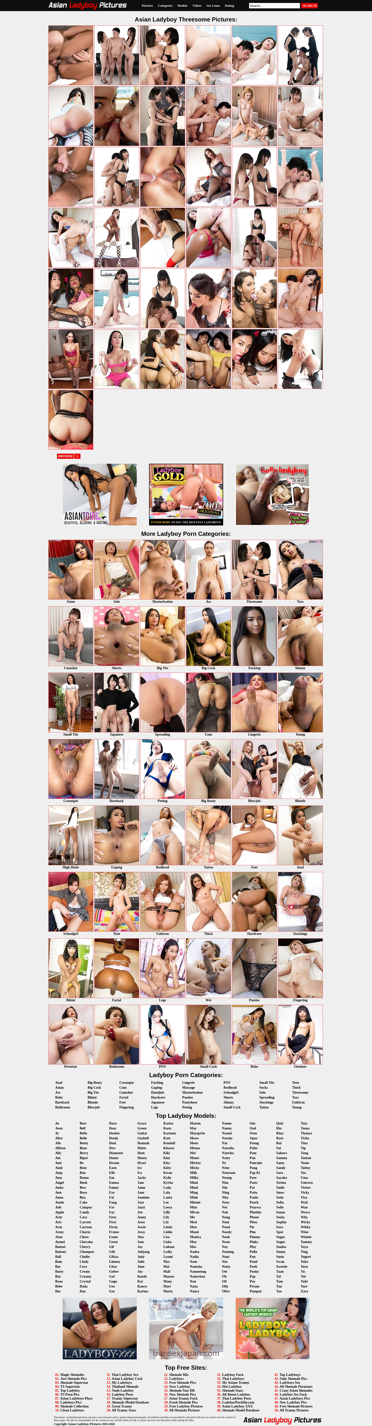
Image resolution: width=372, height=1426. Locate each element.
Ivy (139, 1173)
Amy (58, 1178)
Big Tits (93, 1092)
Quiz (279, 1123)
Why (304, 1217)
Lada (167, 1187)
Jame (141, 1187)
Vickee (306, 1187)
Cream (85, 1271)
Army (59, 1232)
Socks (263, 1087)
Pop (252, 1276)
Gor (112, 1286)
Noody (227, 1232)
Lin (166, 1222)
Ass (57, 1092)
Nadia (194, 1257)
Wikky (306, 1227)
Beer (83, 1123)
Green (142, 1128)
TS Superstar (70, 1386)
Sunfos (281, 1247)
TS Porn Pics (69, 1394)
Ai (57, 1133)
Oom (253, 1133)
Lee (166, 1202)
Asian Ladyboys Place (76, 1398)
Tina (304, 1143)
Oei (224, 1271)
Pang (253, 1168)
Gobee (113, 1271)
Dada (84, 1286)
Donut (113, 1158)
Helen (141, 1148)
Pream (254, 1286)
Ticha (305, 1138)
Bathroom (62, 1107)
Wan (304, 1207)
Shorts (228, 1097)
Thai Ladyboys (233, 1379)
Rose (279, 1138)
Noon (226, 1242)
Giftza (113, 1257)
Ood (253, 1128)
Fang (113, 1202)
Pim (253, 1232)
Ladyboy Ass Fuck (293, 1394)
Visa (304, 1197)
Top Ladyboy (70, 1390)
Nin (224, 1187)
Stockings (266, 1102)
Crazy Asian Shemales (296, 1390)
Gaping (156, 1087)
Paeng (254, 1143)
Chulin (85, 1257)
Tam (279, 1281)
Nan (193, 1281)
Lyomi (168, 1257)
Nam (193, 1262)
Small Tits (266, 1083)
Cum (123, 1087)
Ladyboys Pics (71, 1402)
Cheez (84, 1237)
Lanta (167, 1197)
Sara (279, 1173)
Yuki (304, 1281)
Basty (59, 1271)
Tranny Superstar (125, 1398)
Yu (303, 1271)
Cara (83, 1217)
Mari (167, 1286)
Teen (295, 1083)
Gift (112, 1252)
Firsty (113, 1227)
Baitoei (60, 1247)
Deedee (114, 1133)
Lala (166, 1192)
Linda (167, 1227)
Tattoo (264, 1107)
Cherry (85, 1247)
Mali (166, 1271)
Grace (142, 1123)
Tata (304, 1123)
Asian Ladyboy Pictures (84, 1424)
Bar (58, 1266)
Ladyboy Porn (122, 1394)
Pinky (254, 1242)
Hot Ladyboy (232, 1386)
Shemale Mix (179, 1375)
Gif (111, 1247)
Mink (194, 1197)
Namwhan (197, 1276)
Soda (280, 1197)
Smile (280, 1187)
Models (182, 5)
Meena (195, 1148)
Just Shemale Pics (73, 1379)
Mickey (195, 1163)
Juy (140, 1271)
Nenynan (228, 1173)
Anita (59, 1187)
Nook (226, 1237)
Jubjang (143, 1252)
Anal (58, 1083)
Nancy (194, 1291)
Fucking (157, 1083)
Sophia (281, 1222)
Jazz (140, 1202)
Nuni (225, 1257)
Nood (226, 1227)
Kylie (167, 1178)
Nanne (227, 1123)
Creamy (86, 1276)
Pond (253, 1262)
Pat (252, 1187)
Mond (194, 1232)
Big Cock (94, 1087)
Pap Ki (255, 1173)
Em (111, 1178)
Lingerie (188, 1083)
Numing (228, 1252)
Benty (84, 1143)
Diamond (116, 1153)
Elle (112, 1173)
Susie (280, 1257)
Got (112, 1291)
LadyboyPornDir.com (238, 1402)
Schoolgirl (231, 1092)
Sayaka (281, 1178)
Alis (58, 1143)
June (141, 1266)
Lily (166, 1217)
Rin (279, 1128)
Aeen (59, 1128)
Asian (59, 1087)
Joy (140, 1247)
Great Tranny (122, 1406)
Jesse (141, 1222)
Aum (59, 1237)
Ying (304, 1252)
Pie (252, 1227)
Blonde (93, 1102)
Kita (166, 1163)
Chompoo (87, 1252)
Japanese (157, 1102)
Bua (83, 1197)
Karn (167, 1128)
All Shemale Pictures (184, 1410)
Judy (141, 1257)
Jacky (141, 1178)
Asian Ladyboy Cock (127, 1379)
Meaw (194, 1138)
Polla (253, 1252)
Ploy (253, 1247)
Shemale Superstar (74, 1383)
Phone (254, 1217)
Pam (253, 1153)
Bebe (59, 1286)
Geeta (113, 1242)
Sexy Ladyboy (179, 1386)
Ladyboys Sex (290, 1383)
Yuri (304, 1286)
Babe (59, 1097)
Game (113, 1237)
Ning (225, 1192)
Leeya (167, 1207)
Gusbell (143, 1138)
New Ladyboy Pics (293, 1402)
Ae (57, 1123)
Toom (305, 1163)
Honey (142, 1158)
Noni (225, 1222)
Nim (225, 1183)
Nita (225, 1197)
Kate (167, 1138)
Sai (278, 1148)
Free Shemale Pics (182, 1383)
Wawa (305, 1212)
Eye (112, 1192)
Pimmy (255, 1237)
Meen (194, 1143)
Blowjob (94, 1107)
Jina (140, 1237)
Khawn (168, 1148)
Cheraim (86, 1242)
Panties (187, 1097)
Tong (304, 1153)
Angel (59, 1183)
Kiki (166, 1153)
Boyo (83, 1192)
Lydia (167, 1252)
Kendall (169, 1143)
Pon (252, 1257)
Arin (58, 1217)
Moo (193, 1242)
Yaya (304, 1247)
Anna (59, 1197)
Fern (112, 1217)
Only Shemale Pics (293, 1379)
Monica (195, 1237)
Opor (254, 1138)
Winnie (306, 1237)
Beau (59, 1281)
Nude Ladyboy (123, 1390)
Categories (165, 5)
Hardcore (158, 1097)
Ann (58, 1192)
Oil (224, 1281)
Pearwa (255, 1207)
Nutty (226, 1266)
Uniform (298, 1102)
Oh (224, 1276)
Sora (279, 1227)
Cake (83, 1202)
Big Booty (95, 1083)
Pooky (254, 1271)
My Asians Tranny (235, 1383)
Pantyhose (189, 1102)
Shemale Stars (232, 1390)
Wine (305, 1232)
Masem (195, 1123)
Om (252, 1123)
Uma (304, 1178)
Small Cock (232, 1107)
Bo (82, 1163)
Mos (193, 1247)
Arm (58, 1227)
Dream (114, 1163)
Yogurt (306, 1257)
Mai (166, 1266)
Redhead (230, 1087)
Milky (194, 1178)
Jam (140, 1183)
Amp (59, 1173)
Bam (58, 1262)
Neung (227, 1178)
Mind (194, 1187)
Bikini (92, 1097)
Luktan (168, 1247)
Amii (59, 1168)
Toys (295, 1097)
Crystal (85, 1281)
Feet (122, 1102)
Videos (196, 5)
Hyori (141, 1163)
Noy (225, 1247)
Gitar (113, 1266)
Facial (123, 1097)
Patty (254, 1192)
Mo (192, 1217)
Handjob (157, 1092)
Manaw (169, 1276)
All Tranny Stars (124, 1410)
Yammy (306, 1242)
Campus (86, 1207)
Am (58, 1158)
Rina (279, 1133)
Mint (193, 1207)
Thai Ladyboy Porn (236, 1398)
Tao (279, 1291)
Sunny (281, 1252)
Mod (193, 1222)
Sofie (280, 1207)
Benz (83, 1148)
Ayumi (60, 1242)
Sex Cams (213, 5)
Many (167, 1281)
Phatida (255, 1212)
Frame (114, 1232)
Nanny (227, 1128)
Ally (58, 1153)
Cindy (84, 1262)
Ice (139, 1168)
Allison (60, 1148)
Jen (140, 1212)
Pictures (147, 5)
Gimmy (114, 1262)
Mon (193, 1227)
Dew (112, 1148)
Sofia (280, 1202)
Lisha (167, 1242)
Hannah (143, 1143)
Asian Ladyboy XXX (237, 1406)
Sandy (280, 1168)
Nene (225, 1168)
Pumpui (255, 1291)
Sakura (281, 1153)
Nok (225, 1212)
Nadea (194, 1252)
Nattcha (228, 1153)
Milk (193, 1173)
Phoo (253, 1222)
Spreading (266, 1097)
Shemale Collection (74, 1406)
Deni (112, 1143)
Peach (254, 1202)
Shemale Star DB (182, 1390)
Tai (278, 1276)
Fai (111, 1197)
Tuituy (305, 1168)
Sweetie (281, 1266)
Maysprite (197, 1133)
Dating (229, 5)
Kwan (167, 1173)
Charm (85, 1232)
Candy (85, 1212)
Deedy (113, 1138)
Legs (154, 1107)
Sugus (280, 1242)
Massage (188, 1087)
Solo (262, 1092)
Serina (281, 1183)
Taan (280, 1271)
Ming (194, 1192)
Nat (224, 1143)
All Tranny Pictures (293, 1410)
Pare (253, 1178)
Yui (303, 1276)
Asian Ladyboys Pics (294, 1398)
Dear (113, 1128)
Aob (58, 1207)
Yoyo (304, 1266)
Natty (226, 1158)
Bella (83, 1133)
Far (112, 1207)
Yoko (304, 1262)
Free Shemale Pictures (296, 1406)
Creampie (126, 1083)
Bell (82, 1128)
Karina (142, 1291)
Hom (141, 1153)
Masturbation (192, 1092)
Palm (253, 1148)
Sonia (280, 1217)
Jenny (141, 1217)
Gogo (113, 1281)
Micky (194, 1168)
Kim (166, 1158)
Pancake (256, 1163)
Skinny (229, 1102)
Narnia (227, 1138)
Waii (304, 1202)
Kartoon (169, 1133)
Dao (83, 1291)
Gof (112, 1276)
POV (227, 1083)
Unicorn (307, 1183)
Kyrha (168, 1183)
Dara (113, 1123)
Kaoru (142, 1286)
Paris (253, 1183)
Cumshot (126, 1092)
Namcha (196, 1266)
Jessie (141, 1227)
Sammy (281, 1158)
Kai (140, 1281)
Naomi (227, 1133)
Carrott (85, 1222)
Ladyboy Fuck (233, 1375)
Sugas (280, 1237)
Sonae (280, 1212)
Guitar (142, 1133)
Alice (59, 1138)
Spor (279, 1232)
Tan (279, 1286)
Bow (83, 1187)
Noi (224, 1207)
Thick (296, 1087)
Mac (166, 1262)
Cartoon (86, 1227)
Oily (225, 1286)
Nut (225, 1262)
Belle (83, 1138)
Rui (279, 1143)
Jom (140, 1242)
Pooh (253, 1266)
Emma (114, 1183)
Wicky (305, 1222)
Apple (59, 1212)
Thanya (306, 1133)
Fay (112, 1212)
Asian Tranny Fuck (183, 1398)
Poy (252, 1281)
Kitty (167, 1168)
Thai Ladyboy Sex (125, 1375)
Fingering (126, 1107)
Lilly (166, 1212)
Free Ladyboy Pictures (186, 1406)
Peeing (187, 1107)
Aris (58, 1222)
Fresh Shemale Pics (183, 1402)
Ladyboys (176, 1379)
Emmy (114, 1187)
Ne (224, 1163)
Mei (193, 1153)
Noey (225, 1202)
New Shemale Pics (182, 1394)
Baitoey (60, 1252)
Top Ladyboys (290, 1375)
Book (83, 1183)
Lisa (166, 1237)
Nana (194, 1286)
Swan (280, 1262)
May (193, 1128)
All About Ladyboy (236, 1394)
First (112, 1222)
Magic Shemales (72, 1375)
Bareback (62, 1102)
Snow (280, 1192)
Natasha (228, 1148)
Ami (58, 1163)
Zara (304, 1291)
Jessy (141, 1232)
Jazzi (141, 1207)
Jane (140, 1192)
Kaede (142, 1276)
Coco (83, 1266)
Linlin (168, 1232)
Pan (252, 1158)
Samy (280, 1163)
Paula (254, 1197)
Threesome (300, 1092)
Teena (305, 1128)
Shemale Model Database (130, 1402)
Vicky (305, 1192)
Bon (83, 1173)
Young (296, 1107)
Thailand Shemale (125, 1386)
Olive (226, 1291)
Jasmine (143, 1197)
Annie (59, 1202)
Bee (58, 1291)
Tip (303, 1148)
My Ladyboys (122, 1383)
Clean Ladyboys (72, 1410)
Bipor (84, 1158)
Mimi (194, 1183)
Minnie (195, 1202)
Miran (194, 1212)
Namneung (198, 1271)
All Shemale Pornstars (296, 1386)
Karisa (168, 1123)
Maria (168, 1291)
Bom (83, 1168)
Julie (141, 1262)
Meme (194, 1158)
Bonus (84, 1178)
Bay (58, 1276)
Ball (58, 1257)
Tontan (306, 1158)
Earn (113, 1168)
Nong (226, 1217)
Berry (84, 1153)
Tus (303, 1173)
